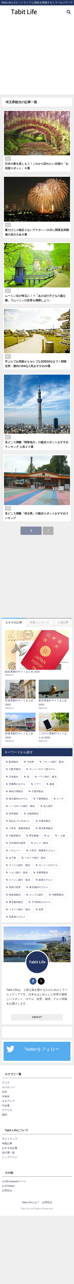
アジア (6, 1082)
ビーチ (60, 799)
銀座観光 (13, 762)
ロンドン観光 (41, 843)
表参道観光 (15, 895)
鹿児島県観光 (46, 828)
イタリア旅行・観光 (35, 858)
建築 (52, 784)
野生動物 (34, 835)
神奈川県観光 (16, 791)
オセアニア (8, 1101)
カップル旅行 (36, 895)
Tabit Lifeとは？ (30, 1202)
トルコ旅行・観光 (18, 872)
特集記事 (7, 1143)
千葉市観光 (37, 791)
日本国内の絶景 (17, 843)
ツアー (37, 784)
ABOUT (37, 1017)
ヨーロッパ (8, 1087)
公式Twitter (8, 1186)
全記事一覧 (8, 1152)
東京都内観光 (16, 902)
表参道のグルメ (17, 917)
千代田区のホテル (41, 902)
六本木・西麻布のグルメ (42, 850)
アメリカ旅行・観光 (19, 865)
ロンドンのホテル (48, 865)
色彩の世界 (15, 887)
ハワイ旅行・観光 (47, 777)
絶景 (41, 909)
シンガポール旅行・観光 (22, 806)
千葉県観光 (42, 799)
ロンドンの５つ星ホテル (42, 769)
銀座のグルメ (46, 880)
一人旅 (61, 835)
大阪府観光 (15, 835)
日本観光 (13, 777)
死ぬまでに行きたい (19, 821)
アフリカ (7, 1110)
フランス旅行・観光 (53, 762)
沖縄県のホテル (17, 784)
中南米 (6, 1096)
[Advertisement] (37, 57)
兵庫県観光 (42, 872)
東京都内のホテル (18, 799)
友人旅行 (48, 806)
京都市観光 (45, 821)
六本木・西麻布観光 (19, 828)
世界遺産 (13, 813)
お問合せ (7, 1190)
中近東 (6, 1105)
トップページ (9, 1157)
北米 (4, 1092)
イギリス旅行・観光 (19, 909)
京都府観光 (33, 813)
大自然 (30, 762)
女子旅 (12, 858)
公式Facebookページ (14, 1181)
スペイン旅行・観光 (19, 880)
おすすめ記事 (9, 1148)
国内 (4, 1114)
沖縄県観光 (58, 895)
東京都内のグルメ (38, 887)
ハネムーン (15, 850)
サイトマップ (9, 1139)
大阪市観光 (15, 769)
